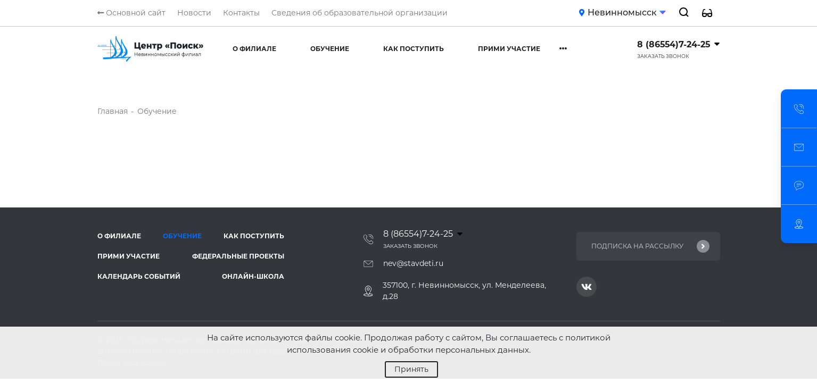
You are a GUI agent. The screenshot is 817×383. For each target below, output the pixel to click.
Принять (411, 369)
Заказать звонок (663, 56)
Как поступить (413, 49)
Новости (194, 13)
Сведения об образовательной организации (359, 13)
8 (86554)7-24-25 (673, 44)
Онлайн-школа (253, 276)
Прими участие (509, 49)
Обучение (329, 49)
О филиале (254, 49)
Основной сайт (131, 13)
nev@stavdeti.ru (413, 263)
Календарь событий (138, 276)
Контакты (241, 13)
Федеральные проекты (238, 256)
